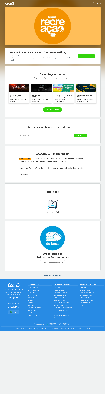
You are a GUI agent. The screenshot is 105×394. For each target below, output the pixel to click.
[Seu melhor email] (46, 135)
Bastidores (87, 328)
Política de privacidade (75, 328)
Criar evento (83, 287)
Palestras (31, 313)
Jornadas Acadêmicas (34, 308)
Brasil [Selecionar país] (14, 312)
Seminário (31, 303)
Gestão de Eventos (59, 298)
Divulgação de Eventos (60, 292)
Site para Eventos (59, 313)
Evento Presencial (33, 290)
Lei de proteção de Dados (58, 328)
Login (96, 3)
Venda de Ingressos (60, 295)
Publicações (57, 287)
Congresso (31, 298)
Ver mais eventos (52, 110)
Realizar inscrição (86, 56)
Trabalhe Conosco (20, 328)
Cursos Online (32, 310)
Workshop (31, 305)
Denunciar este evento (52, 275)
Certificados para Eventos (61, 315)
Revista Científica (59, 290)
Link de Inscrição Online (61, 310)
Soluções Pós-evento (60, 300)
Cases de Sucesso (85, 290)
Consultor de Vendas (86, 295)
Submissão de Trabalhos (61, 303)
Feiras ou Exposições (34, 318)
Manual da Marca (33, 328)
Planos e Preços (84, 298)
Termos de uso (44, 328)
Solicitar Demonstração (87, 292)
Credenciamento (59, 318)
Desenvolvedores (85, 303)
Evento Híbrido (32, 295)
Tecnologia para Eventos (61, 305)
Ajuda (81, 305)
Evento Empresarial (33, 287)
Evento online (32, 292)
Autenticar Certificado (86, 300)
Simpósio (31, 300)
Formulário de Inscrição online (63, 308)
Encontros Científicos (34, 315)
